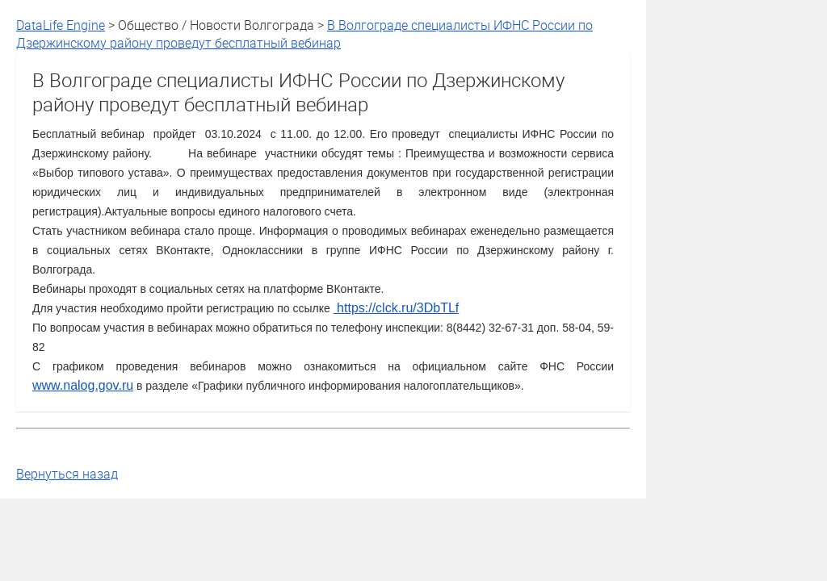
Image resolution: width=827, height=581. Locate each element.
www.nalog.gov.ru (82, 385)
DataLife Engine (60, 25)
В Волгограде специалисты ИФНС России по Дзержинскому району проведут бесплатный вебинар (304, 34)
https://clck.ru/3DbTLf (397, 308)
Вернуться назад (67, 474)
